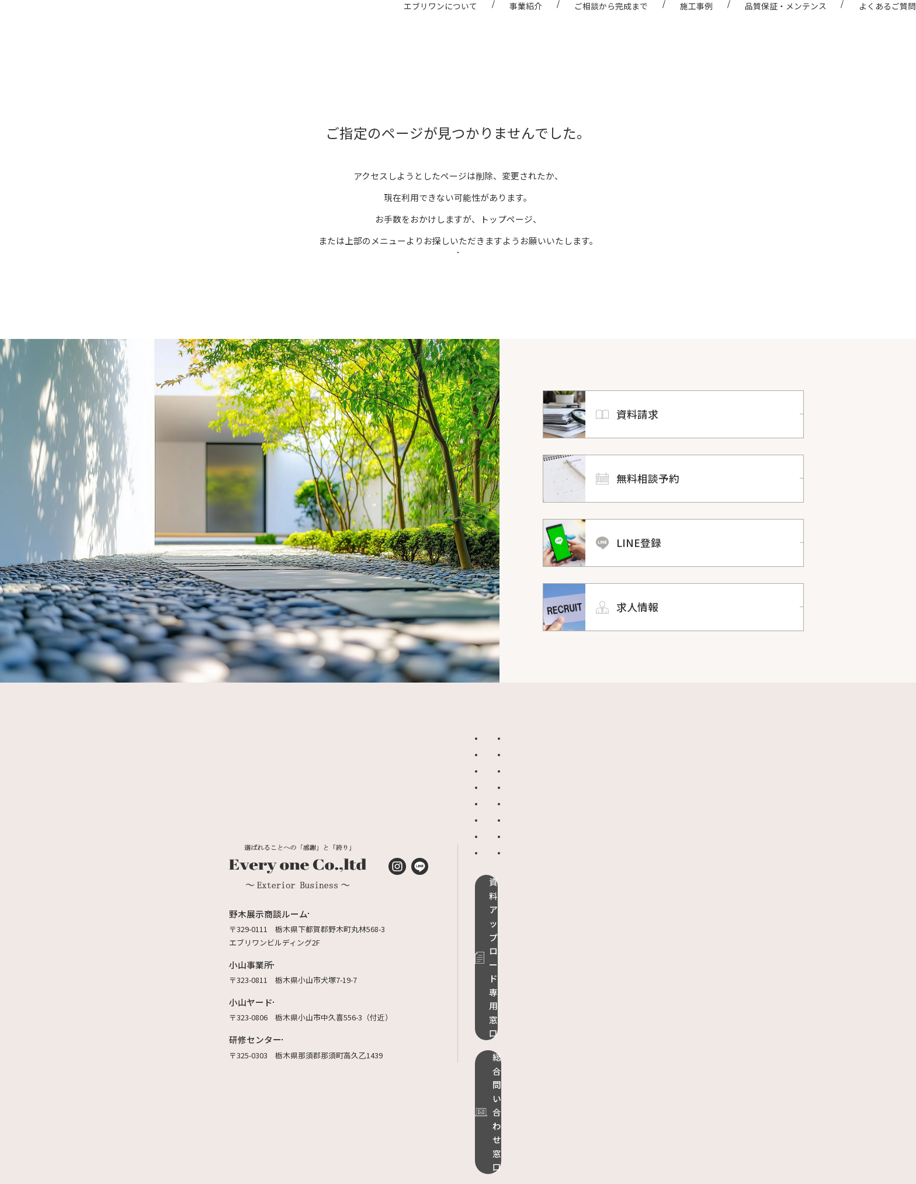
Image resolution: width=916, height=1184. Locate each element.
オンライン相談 (620, 828)
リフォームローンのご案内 (525, 910)
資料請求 (609, 861)
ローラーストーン (510, 893)
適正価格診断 (616, 844)
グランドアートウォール (521, 877)
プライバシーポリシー (631, 910)
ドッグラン (499, 861)
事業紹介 (493, 28)
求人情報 (609, 893)
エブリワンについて (408, 28)
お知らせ (495, 828)
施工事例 (663, 28)
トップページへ (458, 293)
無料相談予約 (616, 877)
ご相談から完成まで (579, 28)
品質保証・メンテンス (753, 28)
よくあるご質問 (854, 28)
